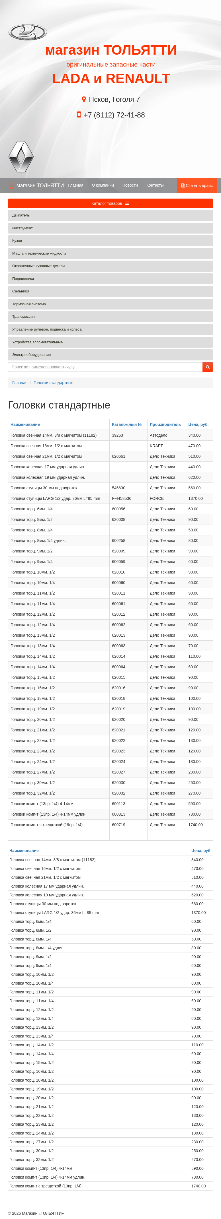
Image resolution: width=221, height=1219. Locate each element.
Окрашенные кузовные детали (38, 266)
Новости (130, 185)
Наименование (25, 424)
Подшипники (23, 279)
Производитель (165, 424)
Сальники (20, 291)
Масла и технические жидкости (39, 253)
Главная (75, 185)
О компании (103, 185)
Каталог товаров (111, 203)
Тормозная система (29, 304)
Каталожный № (127, 424)
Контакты (154, 185)
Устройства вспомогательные (37, 342)
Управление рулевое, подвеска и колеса (47, 329)
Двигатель (21, 215)
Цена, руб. (199, 424)
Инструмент (22, 228)
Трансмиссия (23, 316)
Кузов (17, 240)
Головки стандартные (53, 382)
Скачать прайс (197, 185)
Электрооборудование (31, 354)
